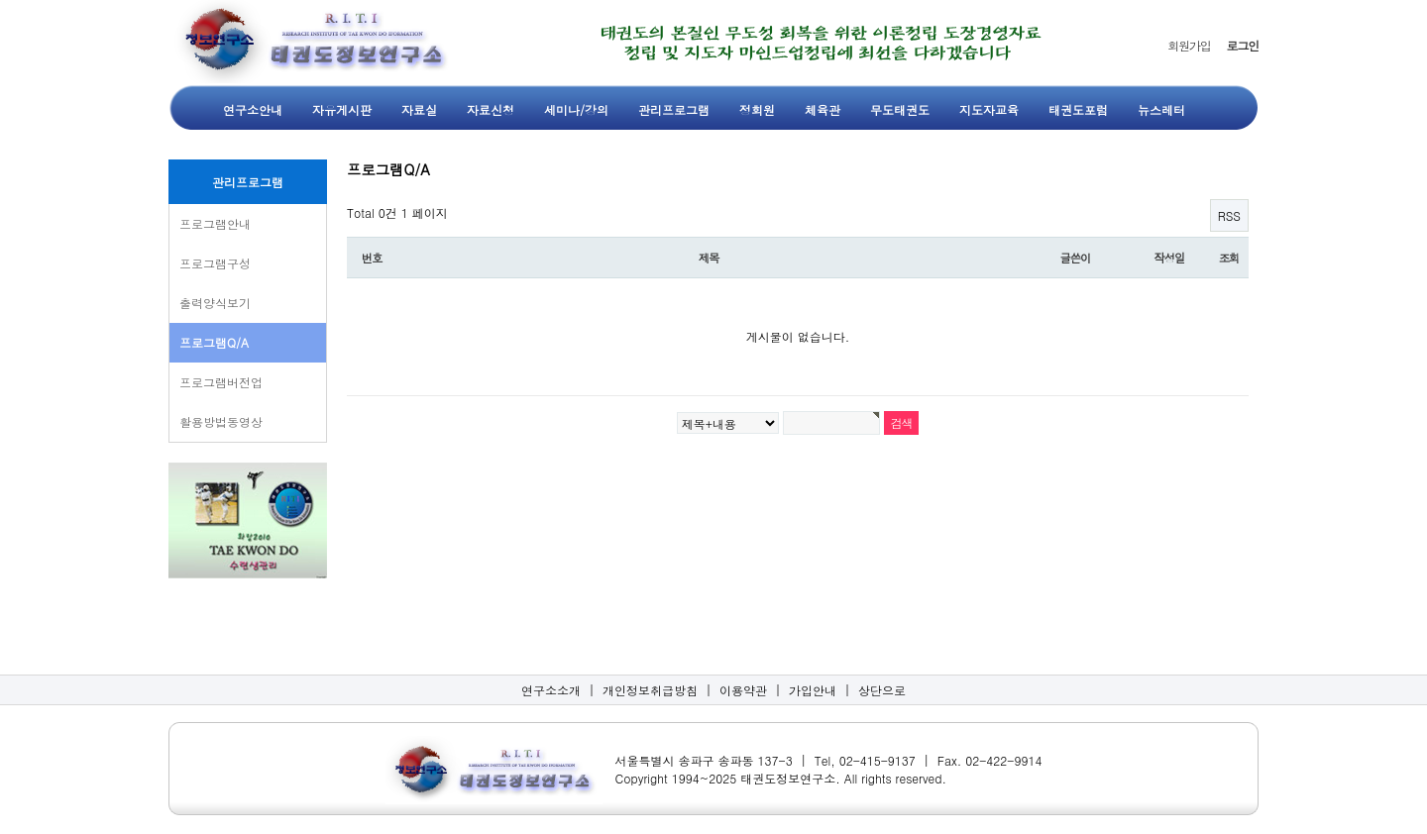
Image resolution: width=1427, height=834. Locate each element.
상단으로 (882, 689)
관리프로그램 (674, 109)
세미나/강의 (576, 109)
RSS (1229, 215)
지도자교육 (989, 109)
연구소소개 (551, 689)
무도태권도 (900, 109)
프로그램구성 (215, 263)
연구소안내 (252, 109)
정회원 (757, 109)
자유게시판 (342, 109)
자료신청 (490, 109)
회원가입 (1188, 45)
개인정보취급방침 (650, 689)
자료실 (419, 109)
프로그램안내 (215, 223)
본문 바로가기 (0, 0)
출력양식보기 (215, 302)
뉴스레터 (1161, 109)
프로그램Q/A (214, 342)
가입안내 (812, 689)
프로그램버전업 (221, 381)
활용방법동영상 (221, 421)
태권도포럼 (1078, 109)
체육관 (822, 109)
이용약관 (743, 689)
